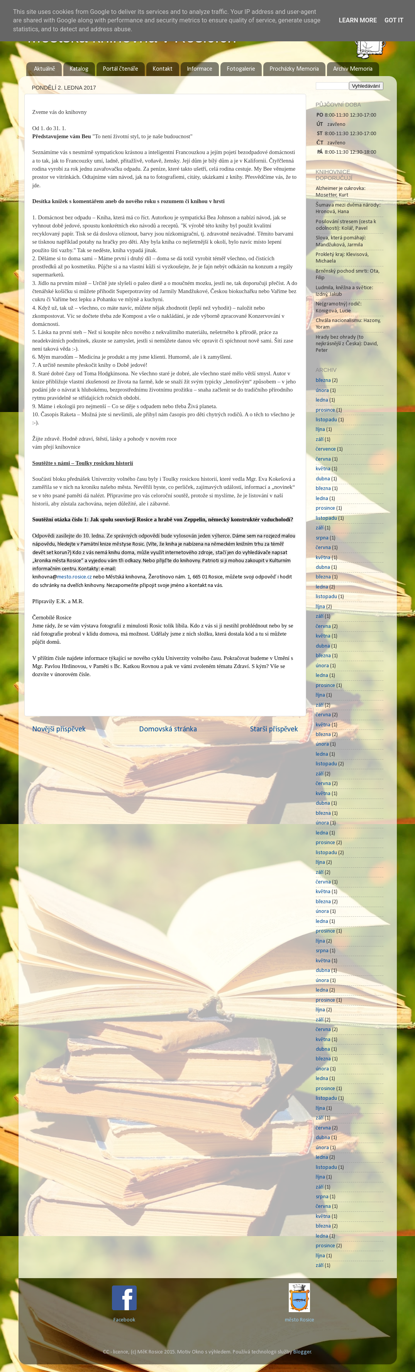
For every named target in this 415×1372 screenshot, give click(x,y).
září (320, 440)
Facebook (124, 1320)
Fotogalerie (241, 69)
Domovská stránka (168, 729)
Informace (199, 69)
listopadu (326, 420)
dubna (323, 479)
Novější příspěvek (59, 729)
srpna (322, 538)
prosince (325, 410)
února (322, 390)
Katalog (78, 69)
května (323, 469)
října (320, 429)
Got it (394, 20)
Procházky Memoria (294, 69)
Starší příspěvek (274, 729)
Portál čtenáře (120, 69)
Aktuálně (44, 69)
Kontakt (162, 69)
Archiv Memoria (353, 69)
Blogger (302, 1352)
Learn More (358, 20)
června (323, 459)
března (323, 380)
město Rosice (299, 1320)
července (326, 449)
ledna (322, 400)
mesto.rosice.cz (74, 577)
